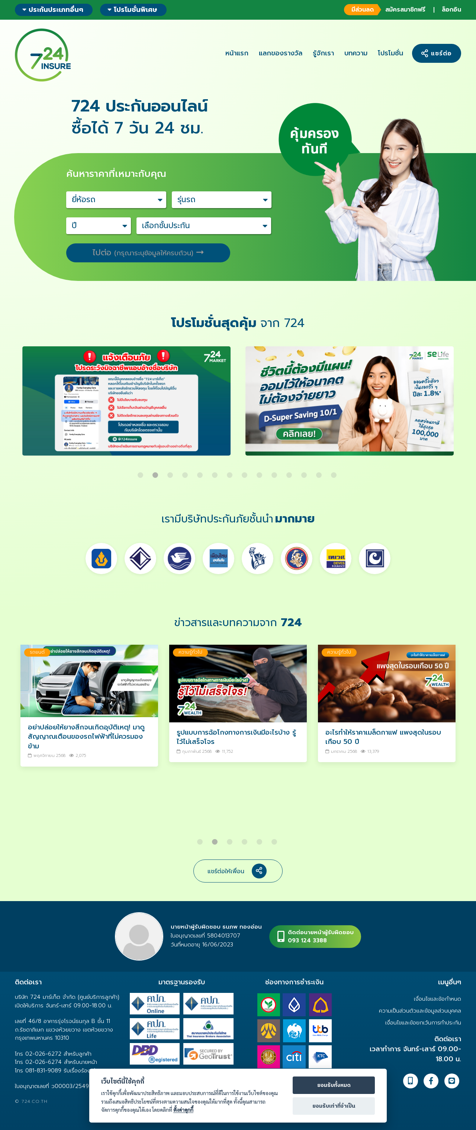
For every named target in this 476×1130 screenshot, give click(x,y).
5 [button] (201, 472)
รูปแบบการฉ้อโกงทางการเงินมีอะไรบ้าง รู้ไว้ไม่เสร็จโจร (236, 737)
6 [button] (215, 472)
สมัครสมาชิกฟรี (384, 9)
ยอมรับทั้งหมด (334, 1085)
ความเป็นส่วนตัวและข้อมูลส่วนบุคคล (420, 1011)
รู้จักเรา (323, 53)
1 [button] (141, 472)
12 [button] (305, 472)
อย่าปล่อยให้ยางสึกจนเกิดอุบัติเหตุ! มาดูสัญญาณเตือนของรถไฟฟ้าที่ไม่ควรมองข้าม (86, 736)
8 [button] (245, 472)
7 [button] (230, 472)
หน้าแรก (236, 53)
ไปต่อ (148, 252)
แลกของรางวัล (280, 53)
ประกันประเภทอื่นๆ (52, 9)
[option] (126, 406)
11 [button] (290, 472)
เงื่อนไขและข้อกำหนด (437, 999)
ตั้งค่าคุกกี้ (183, 1110)
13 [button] (320, 472)
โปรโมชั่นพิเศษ (132, 9)
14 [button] (334, 472)
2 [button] (156, 472)
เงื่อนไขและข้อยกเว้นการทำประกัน (423, 1023)
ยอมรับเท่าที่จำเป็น (333, 1106)
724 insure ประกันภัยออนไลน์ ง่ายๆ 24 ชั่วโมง (43, 55)
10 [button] (275, 472)
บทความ (355, 53)
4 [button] (186, 472)
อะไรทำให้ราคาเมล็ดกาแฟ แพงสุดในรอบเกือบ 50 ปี (383, 737)
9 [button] (260, 472)
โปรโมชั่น (390, 53)
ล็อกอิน (451, 9)
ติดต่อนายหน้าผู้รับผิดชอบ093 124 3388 (321, 936)
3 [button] (171, 472)
